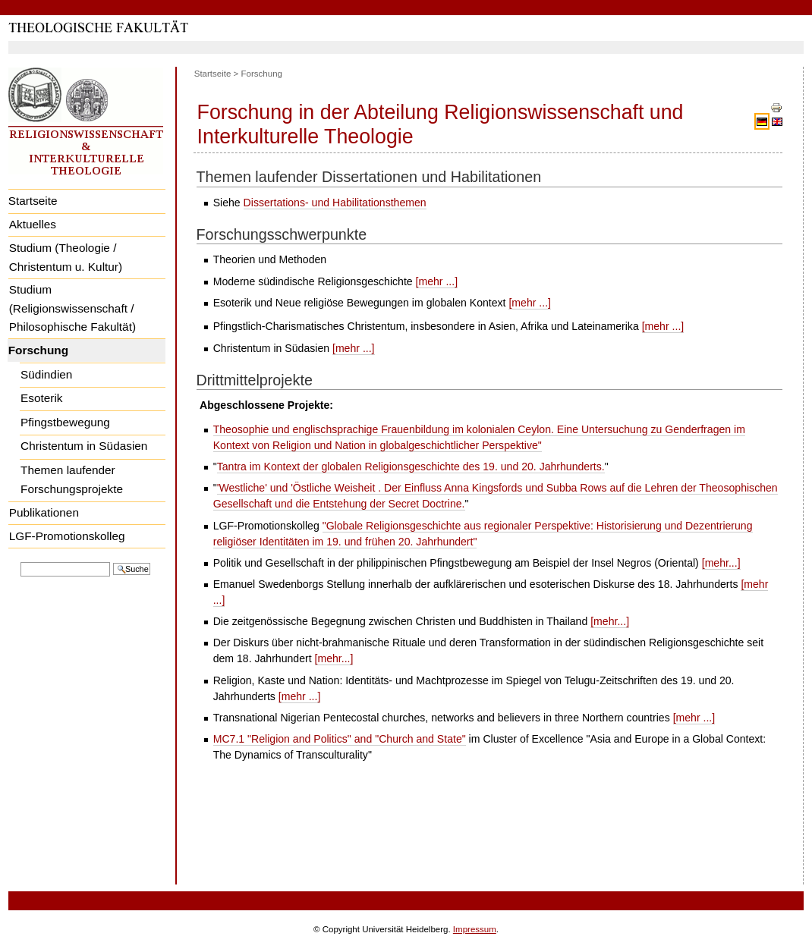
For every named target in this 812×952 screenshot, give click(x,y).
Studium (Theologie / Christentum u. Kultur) (65, 257)
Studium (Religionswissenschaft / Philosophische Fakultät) (72, 308)
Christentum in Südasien (83, 445)
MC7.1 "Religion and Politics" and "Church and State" (339, 739)
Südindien (46, 374)
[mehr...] (721, 563)
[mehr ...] (437, 281)
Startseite (33, 200)
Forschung (38, 350)
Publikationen (44, 512)
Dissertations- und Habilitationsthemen (335, 202)
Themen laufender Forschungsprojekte (71, 479)
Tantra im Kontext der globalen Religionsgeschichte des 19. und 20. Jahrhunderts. (411, 466)
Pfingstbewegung (65, 422)
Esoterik (41, 397)
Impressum (474, 929)
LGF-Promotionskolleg (67, 535)
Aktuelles (32, 224)
